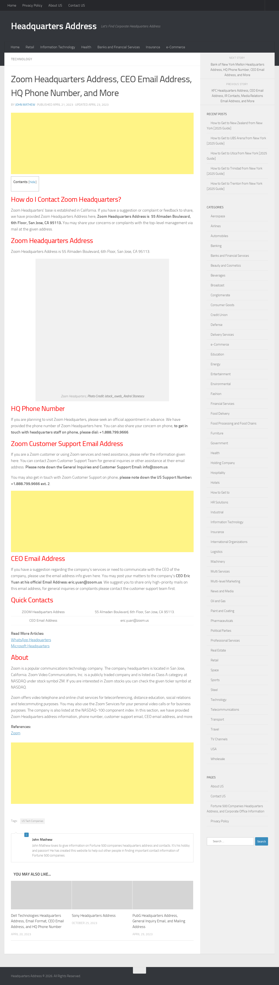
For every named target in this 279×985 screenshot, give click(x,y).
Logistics (216, 552)
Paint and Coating (222, 611)
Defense (216, 325)
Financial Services (222, 404)
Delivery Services (222, 335)
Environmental (221, 384)
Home (11, 5)
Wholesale (218, 759)
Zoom (15, 733)
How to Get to (220, 492)
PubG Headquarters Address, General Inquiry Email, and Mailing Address (158, 921)
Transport (217, 719)
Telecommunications (225, 710)
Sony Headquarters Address (94, 915)
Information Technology (57, 47)
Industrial (217, 512)
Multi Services (220, 571)
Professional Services (225, 640)
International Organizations (229, 542)
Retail (30, 47)
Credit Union (219, 315)
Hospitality (218, 473)
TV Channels (219, 739)
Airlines (216, 226)
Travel (215, 729)
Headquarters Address (54, 26)
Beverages (218, 275)
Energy (215, 364)
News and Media (222, 591)
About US (55, 5)
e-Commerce (175, 47)
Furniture (217, 433)
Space (215, 670)
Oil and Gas (218, 601)
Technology (21, 59)
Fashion (216, 394)
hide (32, 182)
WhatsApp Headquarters (31, 639)
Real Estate (218, 650)
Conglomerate (220, 295)
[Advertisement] (102, 143)
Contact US (76, 5)
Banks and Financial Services (118, 47)
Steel (214, 690)
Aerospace (218, 216)
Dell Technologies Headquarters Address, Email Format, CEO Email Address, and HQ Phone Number (37, 921)
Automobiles (219, 236)
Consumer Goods (222, 305)
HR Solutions (219, 502)
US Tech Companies (32, 821)
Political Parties (221, 631)
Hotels (215, 483)
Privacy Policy (32, 5)
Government (219, 443)
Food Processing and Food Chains (233, 423)
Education (217, 354)
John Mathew (25, 105)
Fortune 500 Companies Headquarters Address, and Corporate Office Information (235, 808)
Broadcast (217, 285)
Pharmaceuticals (222, 621)
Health (86, 47)
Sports (215, 680)
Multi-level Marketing (225, 581)
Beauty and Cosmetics (226, 266)
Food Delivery (220, 414)
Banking (216, 246)
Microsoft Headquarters (30, 646)
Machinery (218, 562)
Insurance (153, 47)
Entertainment (221, 374)
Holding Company (223, 463)
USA (214, 749)
